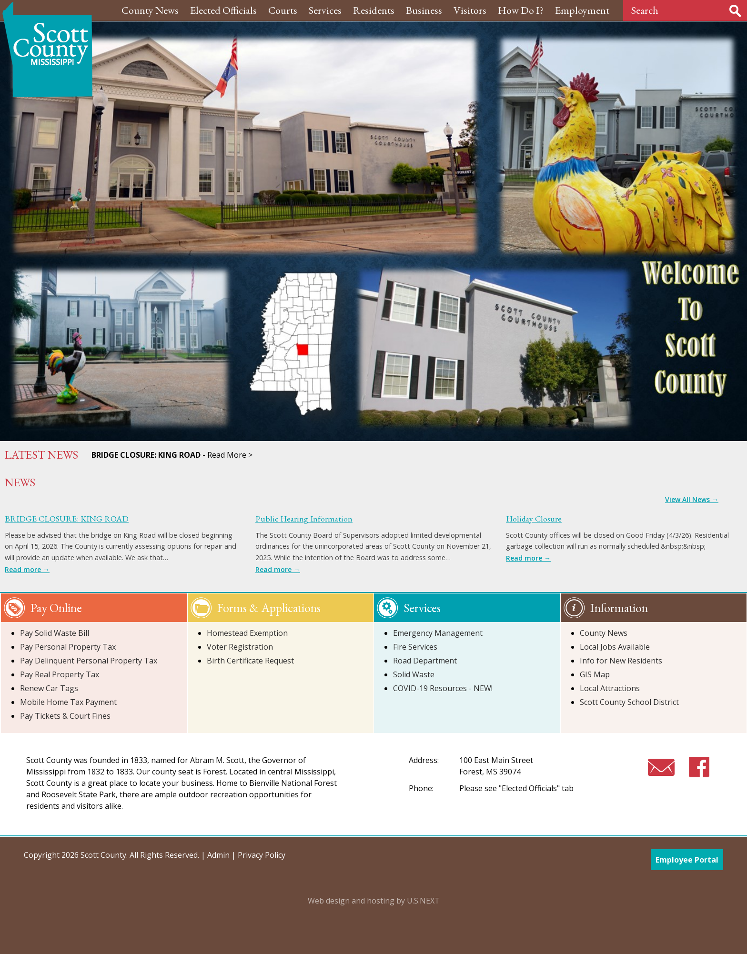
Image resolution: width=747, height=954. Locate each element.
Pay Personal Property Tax (68, 647)
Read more (27, 569)
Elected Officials (223, 10)
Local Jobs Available (615, 647)
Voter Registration (240, 647)
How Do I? (521, 10)
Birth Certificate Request (250, 660)
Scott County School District (629, 702)
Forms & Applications (269, 608)
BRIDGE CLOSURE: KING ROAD (67, 518)
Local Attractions (610, 688)
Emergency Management (438, 633)
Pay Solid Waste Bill (54, 633)
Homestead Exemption (247, 633)
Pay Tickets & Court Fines (65, 716)
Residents (373, 10)
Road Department (425, 660)
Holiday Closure (534, 518)
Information (619, 608)
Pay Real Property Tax (59, 674)
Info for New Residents (621, 660)
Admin (218, 855)
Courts (282, 10)
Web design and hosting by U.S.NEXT (374, 900)
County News (150, 10)
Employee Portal (687, 859)
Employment (582, 10)
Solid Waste (413, 674)
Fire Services (415, 647)
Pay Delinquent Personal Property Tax (88, 660)
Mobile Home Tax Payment (68, 702)
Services (325, 10)
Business (424, 10)
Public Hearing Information (304, 518)
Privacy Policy (261, 855)
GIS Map (595, 674)
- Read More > (171, 455)
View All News (691, 499)
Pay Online (56, 608)
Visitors (470, 10)
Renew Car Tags (49, 688)
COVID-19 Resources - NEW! (443, 688)
